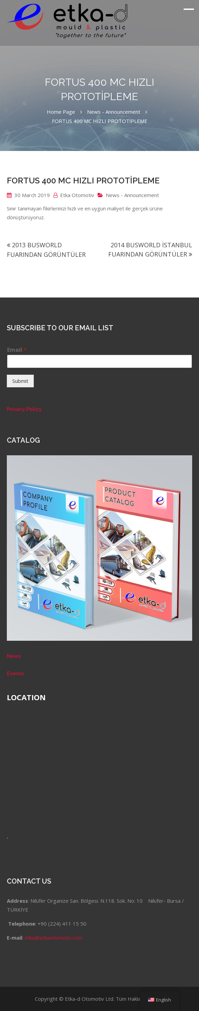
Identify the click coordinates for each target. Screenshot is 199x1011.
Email (17, 350)
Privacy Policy (24, 409)
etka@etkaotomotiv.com (53, 937)
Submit (20, 380)
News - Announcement (132, 195)
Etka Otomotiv (77, 195)
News (14, 656)
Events (15, 673)
